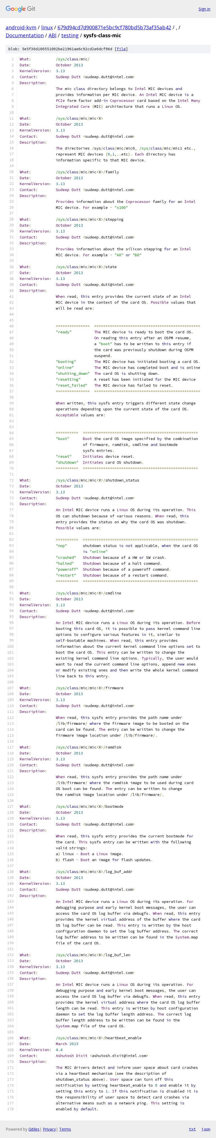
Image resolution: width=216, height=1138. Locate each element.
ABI (52, 35)
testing (70, 35)
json (205, 1129)
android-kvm (21, 27)
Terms (65, 1129)
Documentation (25, 35)
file (121, 49)
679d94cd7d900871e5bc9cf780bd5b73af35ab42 (114, 27)
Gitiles (33, 1129)
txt (192, 1129)
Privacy (49, 1129)
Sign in (204, 9)
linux (47, 27)
